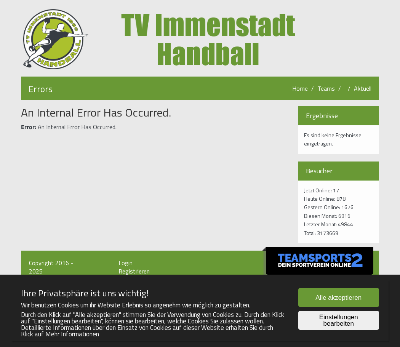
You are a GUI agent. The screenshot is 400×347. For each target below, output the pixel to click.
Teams (326, 88)
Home (300, 88)
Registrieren (134, 271)
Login (125, 262)
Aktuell (362, 88)
